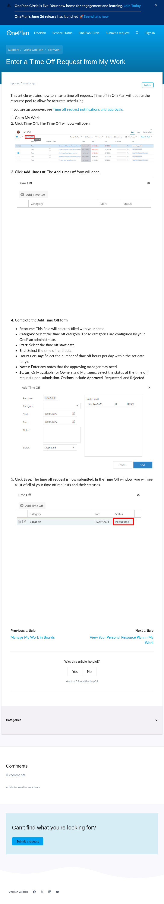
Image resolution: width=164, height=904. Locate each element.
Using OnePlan (33, 49)
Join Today (132, 5)
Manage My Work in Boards (32, 637)
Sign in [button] (150, 33)
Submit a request (118, 33)
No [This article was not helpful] (89, 671)
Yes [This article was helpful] (75, 671)
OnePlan (40, 33)
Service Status (62, 33)
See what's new (96, 16)
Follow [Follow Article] (147, 85)
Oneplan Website (18, 891)
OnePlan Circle (89, 33)
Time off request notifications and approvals (88, 109)
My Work (54, 49)
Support (13, 49)
